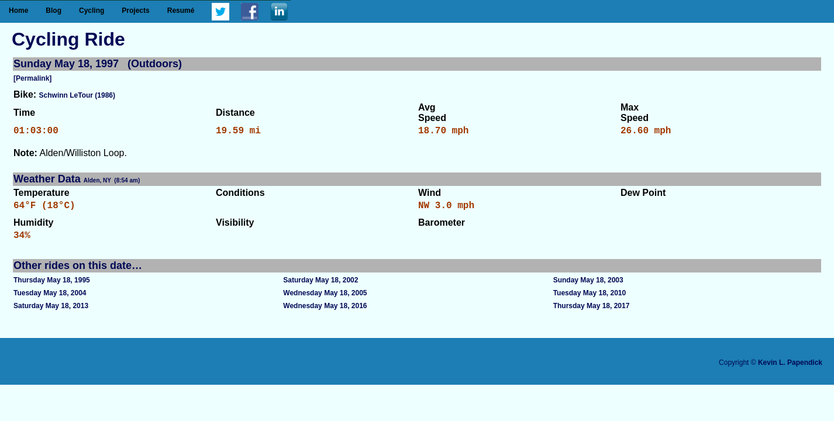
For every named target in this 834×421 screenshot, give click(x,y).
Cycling (91, 10)
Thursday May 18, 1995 (51, 287)
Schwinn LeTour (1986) (77, 95)
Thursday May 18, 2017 (591, 313)
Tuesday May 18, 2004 (50, 300)
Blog (53, 10)
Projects (135, 10)
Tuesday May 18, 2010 (589, 300)
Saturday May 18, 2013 (50, 313)
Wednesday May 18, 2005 (325, 300)
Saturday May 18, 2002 (320, 287)
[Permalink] (32, 78)
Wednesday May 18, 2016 (325, 313)
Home (18, 10)
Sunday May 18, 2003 (588, 287)
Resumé (181, 10)
